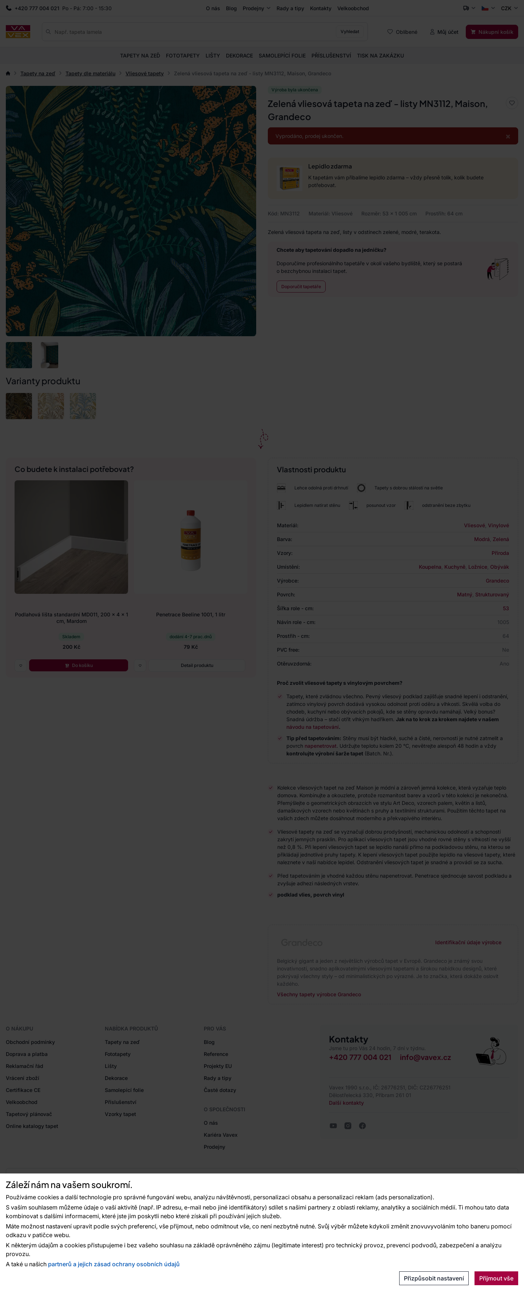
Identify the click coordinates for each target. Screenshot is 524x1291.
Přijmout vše (496, 1278)
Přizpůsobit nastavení (434, 1278)
